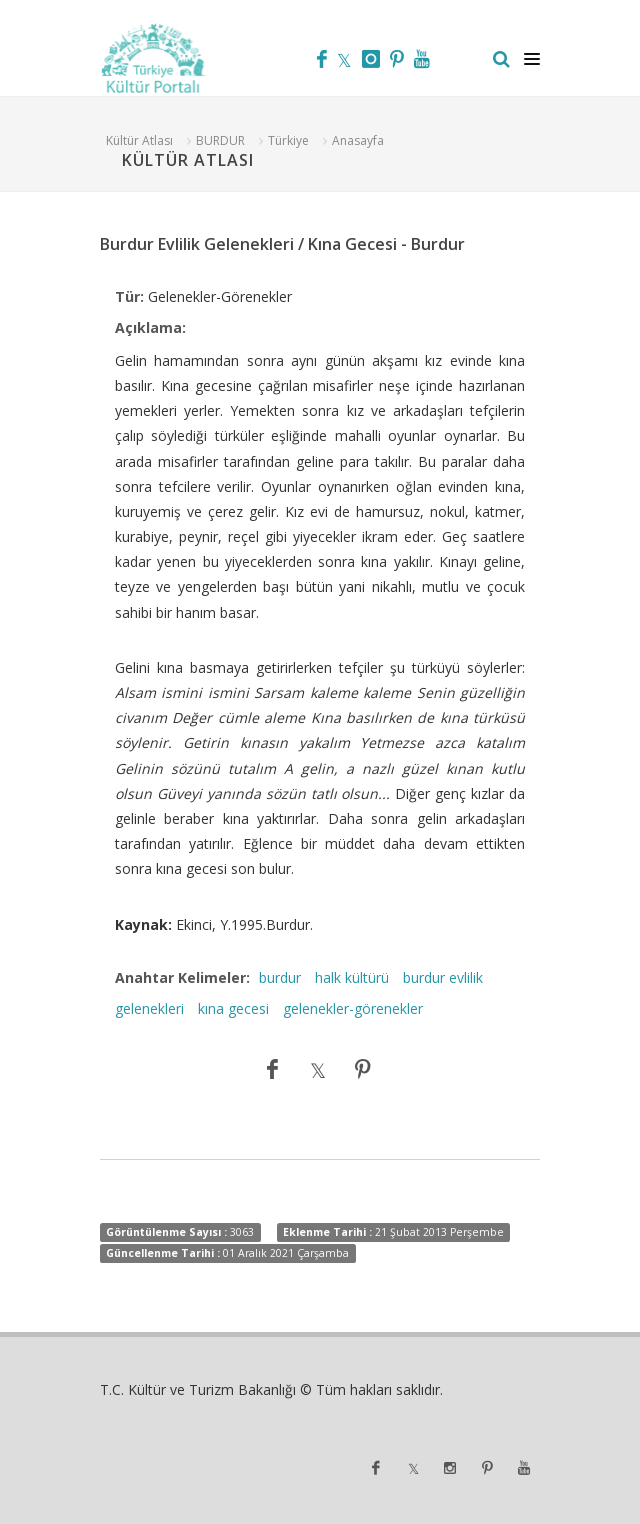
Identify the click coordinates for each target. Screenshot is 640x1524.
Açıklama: (150, 327)
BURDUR (220, 140)
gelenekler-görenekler (353, 1008)
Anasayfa (358, 140)
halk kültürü (352, 977)
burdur (280, 977)
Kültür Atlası (139, 140)
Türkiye (288, 140)
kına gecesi (233, 1008)
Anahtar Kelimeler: (182, 977)
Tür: (129, 296)
